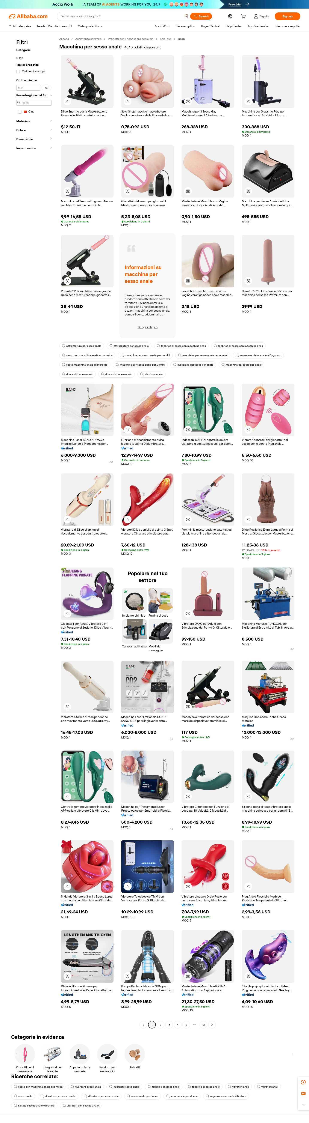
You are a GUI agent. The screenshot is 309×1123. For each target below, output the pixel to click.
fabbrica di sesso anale (164, 1086)
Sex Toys (165, 39)
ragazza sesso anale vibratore (226, 1096)
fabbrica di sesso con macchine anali (181, 346)
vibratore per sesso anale (58, 1096)
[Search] (201, 16)
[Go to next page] (212, 1024)
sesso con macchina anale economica (87, 355)
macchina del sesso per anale (193, 364)
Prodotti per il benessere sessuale (130, 39)
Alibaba (64, 39)
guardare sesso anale (86, 1086)
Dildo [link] (181, 39)
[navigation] (32, 532)
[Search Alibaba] (120, 16)
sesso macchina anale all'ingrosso (258, 355)
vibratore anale (151, 374)
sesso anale (23, 1096)
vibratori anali (238, 1086)
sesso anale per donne (142, 1096)
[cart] (244, 17)
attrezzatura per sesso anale (81, 346)
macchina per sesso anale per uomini (145, 355)
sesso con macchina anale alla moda (38, 1086)
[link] (303, 1082)
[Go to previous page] (143, 1024)
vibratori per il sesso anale (81, 1105)
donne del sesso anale (77, 374)
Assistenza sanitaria (88, 39)
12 (203, 1024)
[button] (185, 16)
